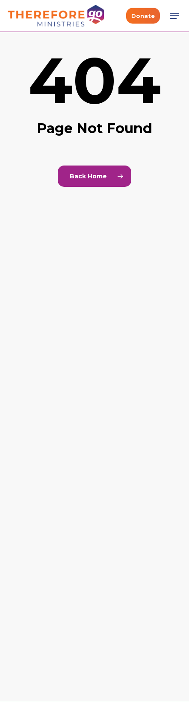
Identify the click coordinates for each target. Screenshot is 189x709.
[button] (174, 16)
